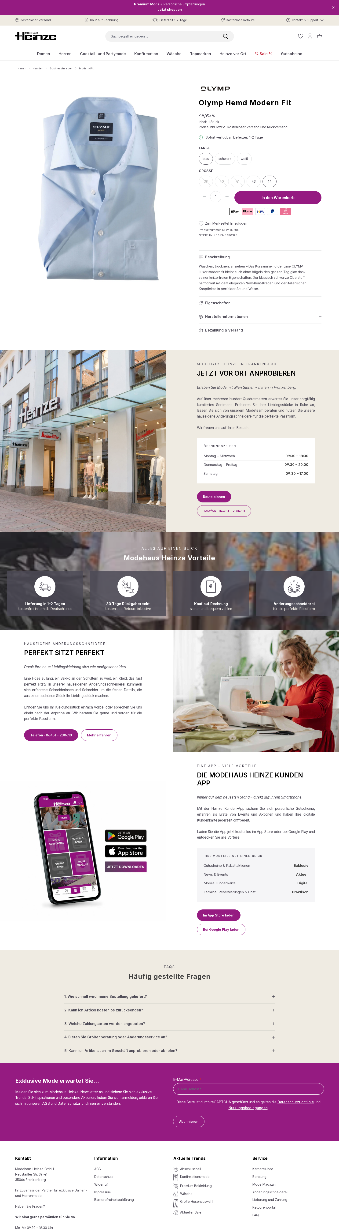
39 (208, 182)
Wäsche (186, 1194)
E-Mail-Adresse (187, 1079)
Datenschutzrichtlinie (295, 1102)
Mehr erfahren (99, 735)
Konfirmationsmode (195, 1177)
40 (224, 182)
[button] (260, 257)
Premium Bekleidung (196, 1186)
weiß (244, 159)
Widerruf (101, 1184)
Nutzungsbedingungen (248, 1108)
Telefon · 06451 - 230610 (224, 511)
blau (206, 159)
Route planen (214, 497)
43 (254, 181)
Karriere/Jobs (262, 1169)
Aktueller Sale (190, 1212)
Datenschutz (103, 1177)
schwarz (225, 159)
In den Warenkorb (278, 197)
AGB (46, 1103)
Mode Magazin (264, 1184)
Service (260, 1158)
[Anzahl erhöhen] (227, 196)
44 (269, 181)
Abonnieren (188, 1121)
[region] (98, 188)
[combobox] (161, 36)
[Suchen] (225, 36)
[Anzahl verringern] (204, 196)
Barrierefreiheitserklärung (114, 1200)
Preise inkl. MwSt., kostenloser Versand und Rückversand (243, 127)
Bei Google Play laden (221, 929)
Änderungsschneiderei (270, 1192)
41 (240, 182)
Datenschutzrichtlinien (77, 1103)
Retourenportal (264, 1207)
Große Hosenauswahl (196, 1201)
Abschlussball (190, 1169)
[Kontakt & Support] (305, 20)
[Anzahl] (215, 196)
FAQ (255, 1215)
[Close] (333, 7)
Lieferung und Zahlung (269, 1200)
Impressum (102, 1192)
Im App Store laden (218, 915)
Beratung (259, 1177)
